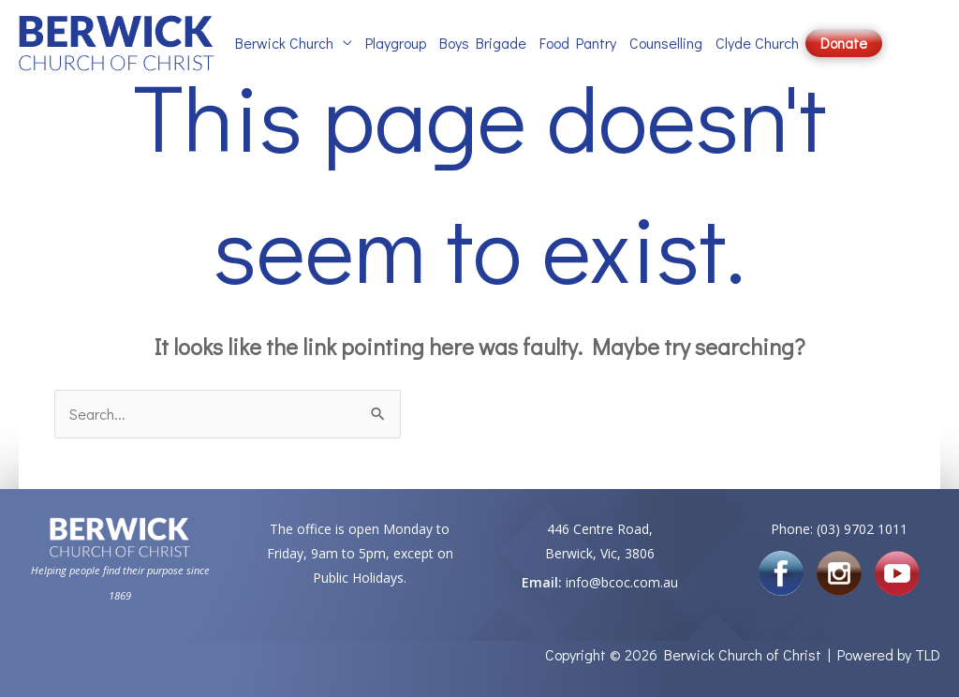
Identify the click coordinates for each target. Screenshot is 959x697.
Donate (843, 42)
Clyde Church (757, 42)
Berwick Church (284, 42)
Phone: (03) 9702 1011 (839, 529)
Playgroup (395, 42)
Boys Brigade (482, 42)
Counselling (665, 42)
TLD (927, 654)
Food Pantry (577, 42)
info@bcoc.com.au (622, 582)
